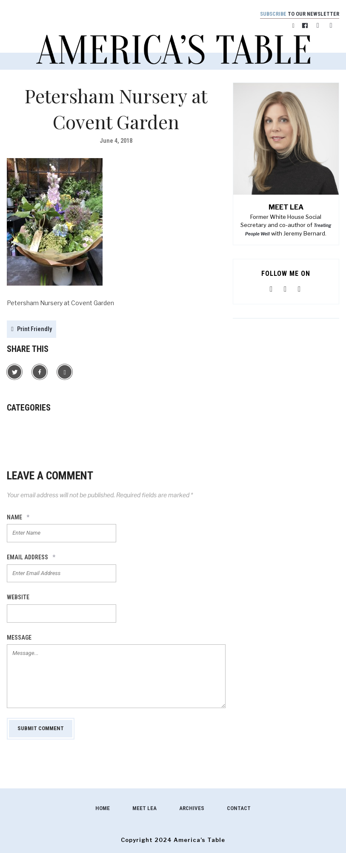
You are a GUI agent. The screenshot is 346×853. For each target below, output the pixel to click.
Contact (239, 808)
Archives (191, 808)
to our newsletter (298, 14)
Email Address (31, 557)
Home (102, 808)
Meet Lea (144, 808)
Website (18, 597)
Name (18, 517)
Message (19, 637)
